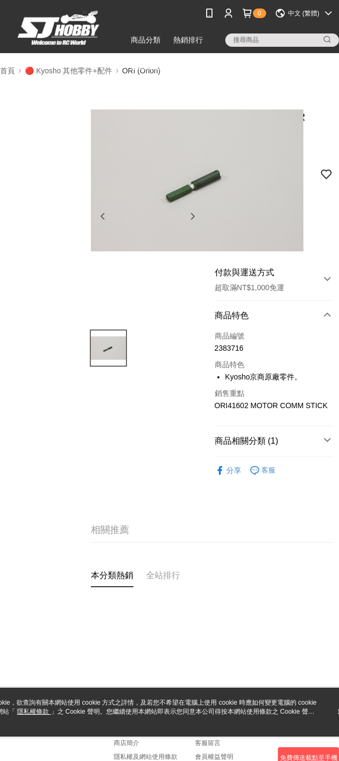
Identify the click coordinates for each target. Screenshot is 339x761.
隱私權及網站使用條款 (145, 756)
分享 (228, 470)
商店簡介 (126, 743)
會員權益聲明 (214, 756)
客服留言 (208, 743)
